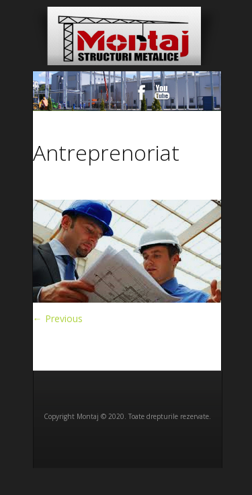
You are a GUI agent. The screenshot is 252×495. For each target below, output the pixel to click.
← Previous (58, 318)
